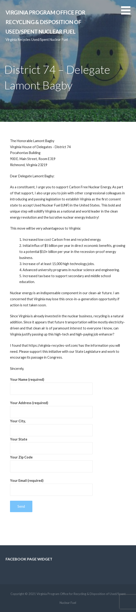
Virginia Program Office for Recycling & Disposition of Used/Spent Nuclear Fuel (45, 22)
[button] (128, 13)
